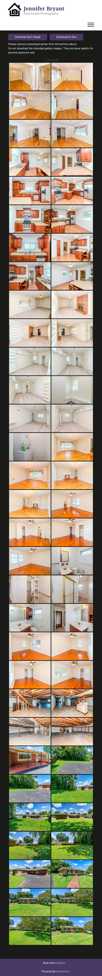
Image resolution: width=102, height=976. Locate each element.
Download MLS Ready (27, 37)
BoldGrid (60, 963)
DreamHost (63, 971)
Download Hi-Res (66, 37)
